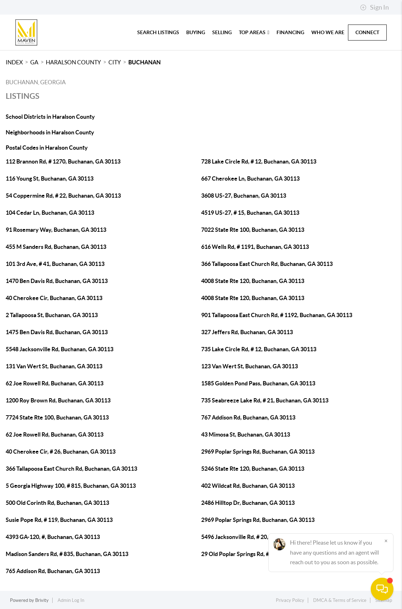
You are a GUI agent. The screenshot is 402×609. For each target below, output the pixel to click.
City (114, 62)
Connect (367, 32)
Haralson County (73, 62)
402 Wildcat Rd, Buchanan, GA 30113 (248, 485)
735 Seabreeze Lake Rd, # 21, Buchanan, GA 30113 (264, 400)
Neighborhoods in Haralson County (50, 132)
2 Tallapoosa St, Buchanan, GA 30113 (52, 315)
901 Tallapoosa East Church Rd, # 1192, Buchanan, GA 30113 (276, 315)
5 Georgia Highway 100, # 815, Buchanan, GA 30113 (71, 485)
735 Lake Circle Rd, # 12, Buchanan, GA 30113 (258, 349)
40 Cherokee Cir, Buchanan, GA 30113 (54, 298)
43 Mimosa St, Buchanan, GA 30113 (245, 434)
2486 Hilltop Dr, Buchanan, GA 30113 (248, 503)
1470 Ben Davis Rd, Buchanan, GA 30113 (57, 281)
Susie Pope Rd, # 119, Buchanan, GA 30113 (59, 520)
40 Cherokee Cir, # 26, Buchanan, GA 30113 (61, 451)
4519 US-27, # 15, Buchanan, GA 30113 (250, 212)
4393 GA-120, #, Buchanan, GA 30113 (53, 537)
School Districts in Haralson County (50, 116)
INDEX (14, 62)
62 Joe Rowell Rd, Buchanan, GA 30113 (54, 383)
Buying (195, 32)
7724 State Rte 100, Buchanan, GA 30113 (57, 417)
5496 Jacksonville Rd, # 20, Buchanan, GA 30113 (261, 537)
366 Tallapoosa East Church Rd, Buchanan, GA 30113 (267, 264)
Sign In (374, 7)
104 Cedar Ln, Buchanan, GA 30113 (50, 212)
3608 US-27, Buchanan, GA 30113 (243, 195)
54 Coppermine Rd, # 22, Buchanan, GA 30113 (63, 195)
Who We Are (327, 32)
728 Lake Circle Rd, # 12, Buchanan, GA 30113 (258, 161)
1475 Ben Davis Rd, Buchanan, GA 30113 (57, 332)
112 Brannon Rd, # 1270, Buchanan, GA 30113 (63, 161)
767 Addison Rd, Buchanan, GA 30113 (248, 417)
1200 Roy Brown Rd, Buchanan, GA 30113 (58, 400)
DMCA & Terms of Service (339, 600)
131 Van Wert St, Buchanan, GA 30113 (54, 366)
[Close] (386, 541)
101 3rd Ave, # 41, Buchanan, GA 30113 (55, 264)
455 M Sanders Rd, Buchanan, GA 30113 (56, 247)
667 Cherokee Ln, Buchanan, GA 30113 (250, 178)
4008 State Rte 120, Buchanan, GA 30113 (252, 281)
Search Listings (158, 32)
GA (34, 62)
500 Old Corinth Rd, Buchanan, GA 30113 (57, 503)
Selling (222, 32)
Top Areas (254, 32)
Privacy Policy (290, 600)
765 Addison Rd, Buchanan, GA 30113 (53, 571)
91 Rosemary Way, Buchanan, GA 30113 (56, 230)
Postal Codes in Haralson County (47, 147)
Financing (290, 32)
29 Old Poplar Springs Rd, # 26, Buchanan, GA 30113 (266, 554)
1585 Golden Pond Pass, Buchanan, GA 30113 (258, 383)
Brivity (42, 600)
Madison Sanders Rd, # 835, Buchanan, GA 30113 (67, 554)
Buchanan (144, 62)
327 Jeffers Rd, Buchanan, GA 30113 (247, 332)
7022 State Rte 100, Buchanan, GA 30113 (252, 230)
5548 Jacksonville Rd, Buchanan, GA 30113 (59, 349)
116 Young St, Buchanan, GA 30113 (49, 178)
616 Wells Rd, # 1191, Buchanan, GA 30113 (255, 247)
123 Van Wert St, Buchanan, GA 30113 (249, 366)
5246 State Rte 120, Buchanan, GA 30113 (252, 468)
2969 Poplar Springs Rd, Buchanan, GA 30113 (258, 451)
